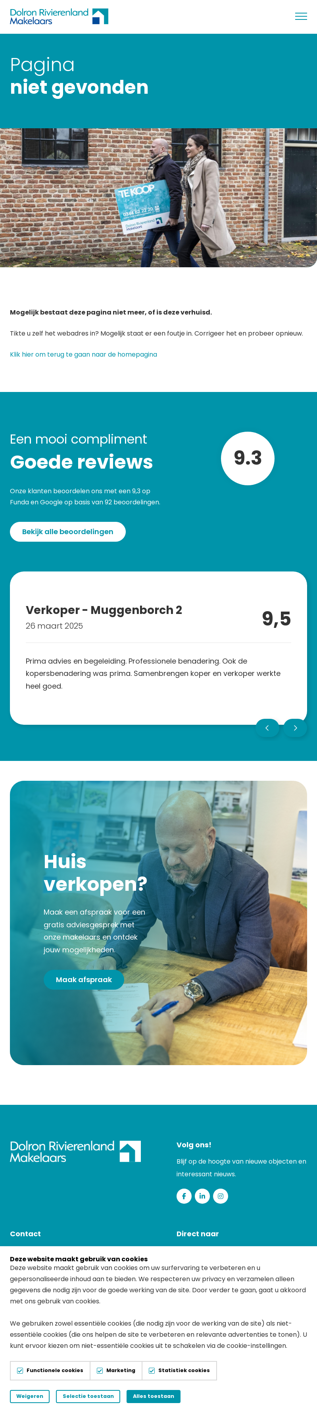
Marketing (120, 1370)
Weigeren (33, 1396)
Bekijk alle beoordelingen (67, 532)
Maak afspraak (84, 980)
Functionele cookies (55, 1370)
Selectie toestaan (99, 1396)
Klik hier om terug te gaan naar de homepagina (83, 355)
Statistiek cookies (184, 1370)
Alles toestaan (173, 1396)
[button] (267, 729)
